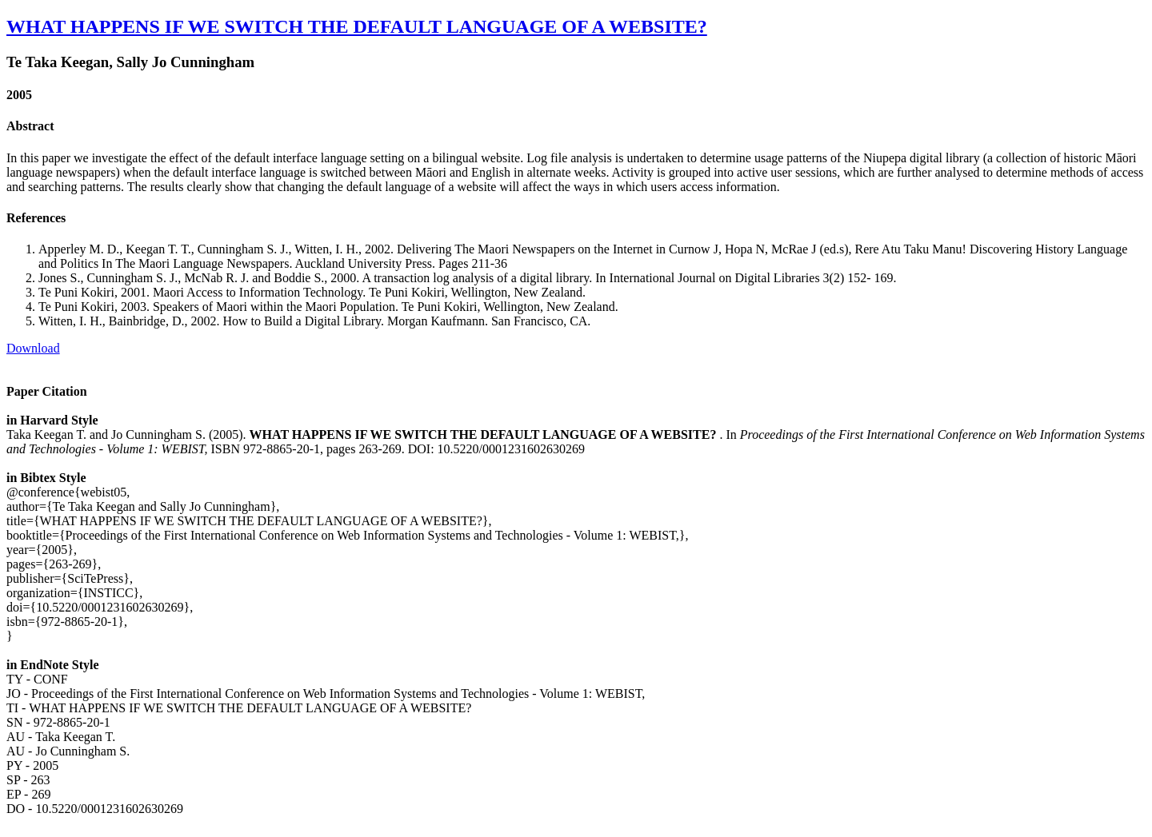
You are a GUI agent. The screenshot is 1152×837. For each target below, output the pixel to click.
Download (33, 348)
